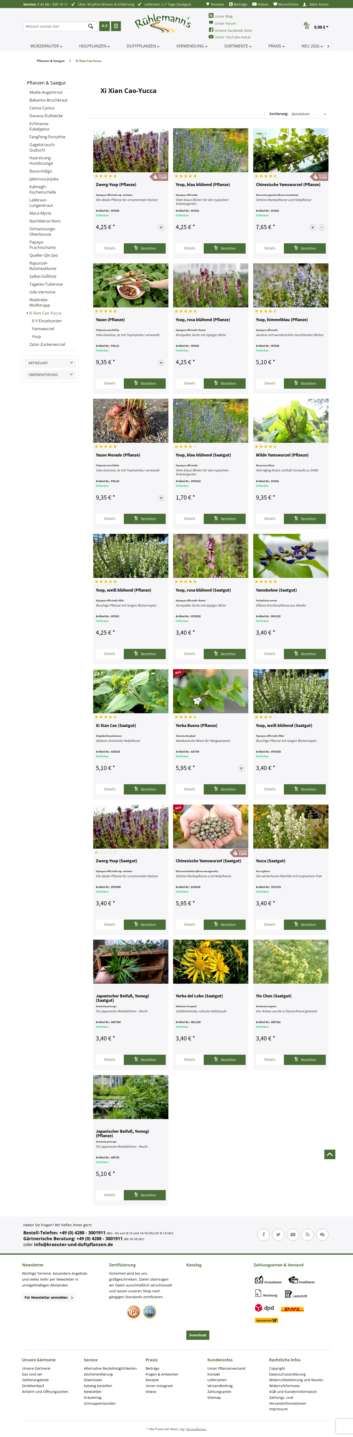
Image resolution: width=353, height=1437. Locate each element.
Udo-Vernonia (42, 292)
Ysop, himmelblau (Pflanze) (282, 319)
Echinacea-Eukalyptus (39, 126)
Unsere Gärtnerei (36, 1368)
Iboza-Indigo (40, 171)
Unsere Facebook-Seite (230, 30)
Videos (260, 4)
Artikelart (38, 363)
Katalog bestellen (98, 1385)
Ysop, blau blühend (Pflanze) (203, 184)
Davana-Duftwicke (46, 115)
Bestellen (145, 248)
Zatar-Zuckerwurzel (47, 344)
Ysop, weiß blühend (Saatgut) (284, 725)
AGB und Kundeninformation (293, 1391)
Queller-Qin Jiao (43, 255)
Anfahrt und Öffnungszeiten (45, 1391)
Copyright (277, 1368)
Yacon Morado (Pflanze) (118, 455)
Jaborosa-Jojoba (44, 179)
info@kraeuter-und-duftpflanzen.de (73, 1244)
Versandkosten (196, 1429)
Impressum (278, 1409)
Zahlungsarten (219, 1391)
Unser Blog (221, 16)
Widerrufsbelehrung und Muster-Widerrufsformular (296, 1383)
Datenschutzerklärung (287, 1374)
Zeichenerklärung (98, 1374)
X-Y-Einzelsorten (47, 321)
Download (197, 1335)
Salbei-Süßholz (43, 276)
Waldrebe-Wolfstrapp (39, 302)
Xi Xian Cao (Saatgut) (116, 725)
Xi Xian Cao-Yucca (45, 313)
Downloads (93, 1380)
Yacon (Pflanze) (110, 319)
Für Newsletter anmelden (49, 1297)
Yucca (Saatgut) (270, 861)
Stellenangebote (35, 1380)
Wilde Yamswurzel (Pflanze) (282, 455)
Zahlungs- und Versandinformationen (287, 1400)
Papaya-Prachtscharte (42, 244)
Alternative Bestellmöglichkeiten (110, 1368)
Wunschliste (285, 4)
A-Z (104, 25)
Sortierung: (278, 113)
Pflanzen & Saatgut (46, 83)
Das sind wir (32, 1374)
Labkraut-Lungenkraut (41, 202)
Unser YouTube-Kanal (230, 36)
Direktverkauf (33, 1385)
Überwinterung (43, 374)
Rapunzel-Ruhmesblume (42, 265)
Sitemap (214, 1397)
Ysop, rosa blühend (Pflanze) (203, 319)
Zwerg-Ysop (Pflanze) (116, 184)
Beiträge (238, 4)
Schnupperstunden (100, 1403)
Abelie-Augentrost (46, 92)
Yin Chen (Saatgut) (273, 996)
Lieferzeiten (217, 1380)
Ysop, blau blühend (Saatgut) (203, 455)
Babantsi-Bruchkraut (48, 100)
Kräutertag (92, 1397)
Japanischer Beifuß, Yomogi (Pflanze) (122, 1133)
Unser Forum (222, 23)
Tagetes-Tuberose (46, 284)
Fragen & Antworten (162, 1374)
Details (109, 248)
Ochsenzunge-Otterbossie (42, 231)
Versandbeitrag (220, 1385)
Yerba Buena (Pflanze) (196, 725)
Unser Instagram (159, 1385)
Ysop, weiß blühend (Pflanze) (123, 590)
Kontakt (213, 1374)
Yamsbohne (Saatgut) (276, 590)
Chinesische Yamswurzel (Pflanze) (288, 184)
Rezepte (215, 4)
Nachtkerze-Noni (45, 221)
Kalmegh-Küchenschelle (42, 189)
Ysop (36, 336)
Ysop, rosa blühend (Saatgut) (203, 590)
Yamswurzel (43, 328)
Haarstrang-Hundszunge (41, 160)
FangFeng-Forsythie (47, 137)
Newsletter (93, 1391)
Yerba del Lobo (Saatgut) (199, 996)
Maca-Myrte (40, 213)
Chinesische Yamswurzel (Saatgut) (208, 861)
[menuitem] (215, 4)
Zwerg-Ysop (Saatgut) (116, 861)
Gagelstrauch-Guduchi (42, 147)
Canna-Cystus (42, 108)
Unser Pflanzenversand (226, 1368)
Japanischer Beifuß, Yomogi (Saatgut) (122, 998)
